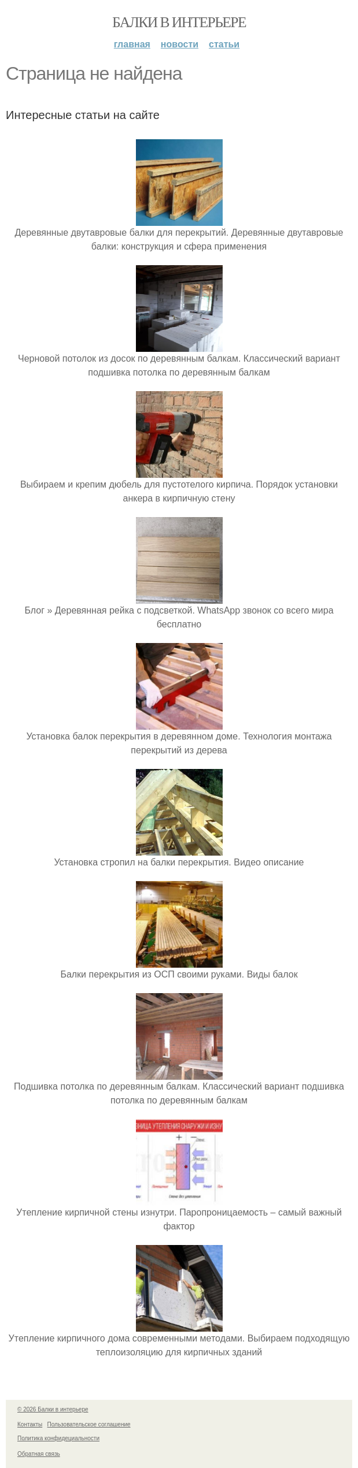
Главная (132, 44)
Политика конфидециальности (58, 1438)
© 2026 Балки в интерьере (52, 1409)
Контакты (29, 1424)
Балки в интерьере (179, 22)
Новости (179, 44)
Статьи (224, 44)
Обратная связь (38, 1454)
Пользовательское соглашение (89, 1424)
